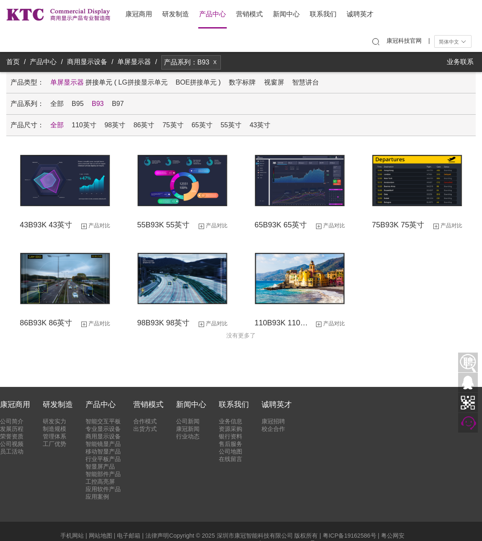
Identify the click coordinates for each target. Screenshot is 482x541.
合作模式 (145, 421)
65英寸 (202, 125)
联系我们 (323, 14)
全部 (57, 103)
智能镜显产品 (103, 444)
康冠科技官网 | (408, 40)
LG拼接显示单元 (142, 82)
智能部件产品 (103, 474)
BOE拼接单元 (196, 82)
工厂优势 (54, 444)
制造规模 (54, 428)
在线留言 (230, 459)
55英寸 (230, 125)
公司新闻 (188, 421)
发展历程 (11, 428)
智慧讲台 (305, 82)
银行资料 (230, 436)
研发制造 (175, 14)
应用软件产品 (103, 489)
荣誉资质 (11, 436)
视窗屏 (274, 82)
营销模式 (249, 14)
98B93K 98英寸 (163, 323)
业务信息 (230, 421)
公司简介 (11, 421)
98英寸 (114, 125)
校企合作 (273, 428)
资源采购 (230, 428)
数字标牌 (242, 82)
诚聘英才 (360, 14)
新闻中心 (286, 14)
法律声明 (157, 535)
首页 (13, 61)
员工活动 (11, 451)
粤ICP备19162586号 (349, 535)
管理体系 (54, 436)
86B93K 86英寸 (46, 323)
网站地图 (100, 535)
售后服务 (230, 444)
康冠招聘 (273, 421)
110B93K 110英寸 (284, 323)
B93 (98, 103)
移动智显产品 (103, 451)
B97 (118, 103)
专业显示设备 (103, 428)
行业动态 (188, 436)
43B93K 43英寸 (46, 225)
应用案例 (97, 496)
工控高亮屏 (100, 481)
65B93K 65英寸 (280, 225)
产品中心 (212, 14)
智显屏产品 (100, 466)
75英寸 (173, 125)
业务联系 (460, 61)
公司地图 (230, 451)
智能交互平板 (103, 421)
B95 (77, 103)
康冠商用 (138, 14)
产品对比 (99, 225)
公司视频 (11, 444)
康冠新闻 (188, 428)
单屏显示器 (134, 61)
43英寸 (259, 125)
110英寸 (84, 125)
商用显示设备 (87, 61)
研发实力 (54, 421)
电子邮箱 (128, 535)
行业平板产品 (103, 459)
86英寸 (143, 125)
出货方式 (145, 428)
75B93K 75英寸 (398, 225)
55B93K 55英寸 (163, 225)
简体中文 (453, 42)
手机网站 (72, 535)
